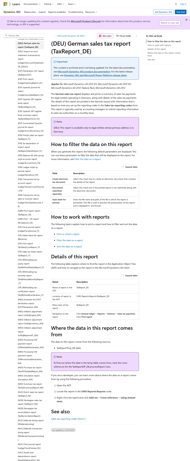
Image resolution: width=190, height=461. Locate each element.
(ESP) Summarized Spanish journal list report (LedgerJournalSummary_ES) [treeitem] (31, 127)
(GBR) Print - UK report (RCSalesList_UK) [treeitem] (28, 220)
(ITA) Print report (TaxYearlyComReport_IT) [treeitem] (29, 245)
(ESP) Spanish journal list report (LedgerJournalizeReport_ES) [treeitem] (30, 91)
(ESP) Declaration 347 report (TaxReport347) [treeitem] (31, 72)
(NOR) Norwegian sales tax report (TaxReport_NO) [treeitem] (30, 402)
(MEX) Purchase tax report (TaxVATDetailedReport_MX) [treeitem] (30, 369)
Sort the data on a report (69, 246)
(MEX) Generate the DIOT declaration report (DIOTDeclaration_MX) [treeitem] (29, 303)
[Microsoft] (5, 4)
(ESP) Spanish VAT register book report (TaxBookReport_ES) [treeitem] (30, 103)
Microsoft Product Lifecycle (86, 21)
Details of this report (157, 49)
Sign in (183, 4)
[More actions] (136, 35)
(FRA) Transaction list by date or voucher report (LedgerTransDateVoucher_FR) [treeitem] (30, 201)
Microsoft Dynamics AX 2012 (71, 35)
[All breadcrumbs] (53, 35)
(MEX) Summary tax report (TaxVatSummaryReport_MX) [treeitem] (30, 385)
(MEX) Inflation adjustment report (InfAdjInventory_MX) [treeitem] (30, 321)
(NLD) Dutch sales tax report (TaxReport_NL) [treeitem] (31, 394)
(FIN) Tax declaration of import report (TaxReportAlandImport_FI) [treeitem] (30, 147)
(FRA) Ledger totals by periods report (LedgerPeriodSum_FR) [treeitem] (28, 171)
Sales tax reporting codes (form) (67, 418)
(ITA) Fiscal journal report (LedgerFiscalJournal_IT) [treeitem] (29, 229)
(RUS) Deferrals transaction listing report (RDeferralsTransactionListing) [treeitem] (31, 434)
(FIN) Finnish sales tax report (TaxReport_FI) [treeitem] (30, 137)
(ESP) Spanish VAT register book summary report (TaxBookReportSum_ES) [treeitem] (30, 115)
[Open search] (176, 4)
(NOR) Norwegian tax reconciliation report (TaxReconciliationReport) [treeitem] (29, 412)
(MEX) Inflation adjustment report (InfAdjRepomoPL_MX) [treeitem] (30, 331)
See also (151, 59)
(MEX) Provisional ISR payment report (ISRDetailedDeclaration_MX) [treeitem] (31, 343)
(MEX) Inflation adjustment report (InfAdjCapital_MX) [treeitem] (30, 313)
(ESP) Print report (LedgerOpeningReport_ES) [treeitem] (30, 81)
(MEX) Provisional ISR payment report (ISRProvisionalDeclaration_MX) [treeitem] (30, 357)
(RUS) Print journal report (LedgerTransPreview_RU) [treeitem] (29, 446)
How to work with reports (159, 45)
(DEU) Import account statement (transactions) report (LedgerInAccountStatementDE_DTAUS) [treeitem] (31, 59)
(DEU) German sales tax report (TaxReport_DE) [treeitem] (29, 45)
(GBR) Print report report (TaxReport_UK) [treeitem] (29, 212)
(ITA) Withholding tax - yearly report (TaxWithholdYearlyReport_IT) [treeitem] (31, 263)
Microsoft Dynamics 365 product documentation (84, 71)
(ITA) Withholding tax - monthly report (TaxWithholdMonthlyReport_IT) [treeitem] (30, 277)
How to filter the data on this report (164, 41)
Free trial (181, 12)
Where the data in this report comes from (164, 54)
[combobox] (24, 35)
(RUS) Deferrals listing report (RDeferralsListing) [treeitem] (31, 422)
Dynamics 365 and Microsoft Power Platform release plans (95, 75)
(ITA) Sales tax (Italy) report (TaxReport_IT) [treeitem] (30, 253)
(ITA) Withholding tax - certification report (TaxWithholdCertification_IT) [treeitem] (30, 291)
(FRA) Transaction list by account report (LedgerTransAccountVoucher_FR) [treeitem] (31, 185)
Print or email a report (68, 234)
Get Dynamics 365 (163, 12)
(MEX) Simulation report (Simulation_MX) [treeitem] (29, 377)
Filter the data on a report (87, 159)
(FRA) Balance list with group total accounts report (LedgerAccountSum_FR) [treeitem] (31, 159)
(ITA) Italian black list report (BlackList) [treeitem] (30, 237)
